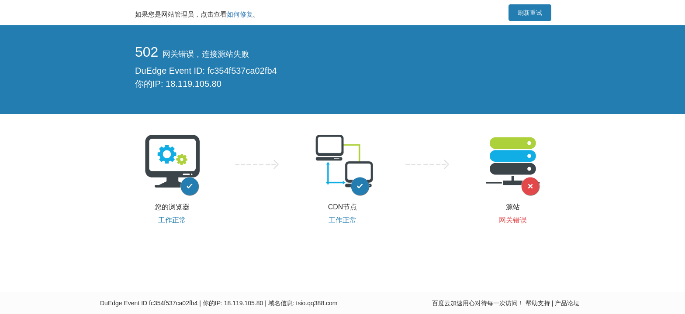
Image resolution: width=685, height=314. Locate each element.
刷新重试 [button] (530, 12)
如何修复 (240, 14)
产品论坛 (567, 303)
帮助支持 (538, 303)
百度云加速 (447, 303)
